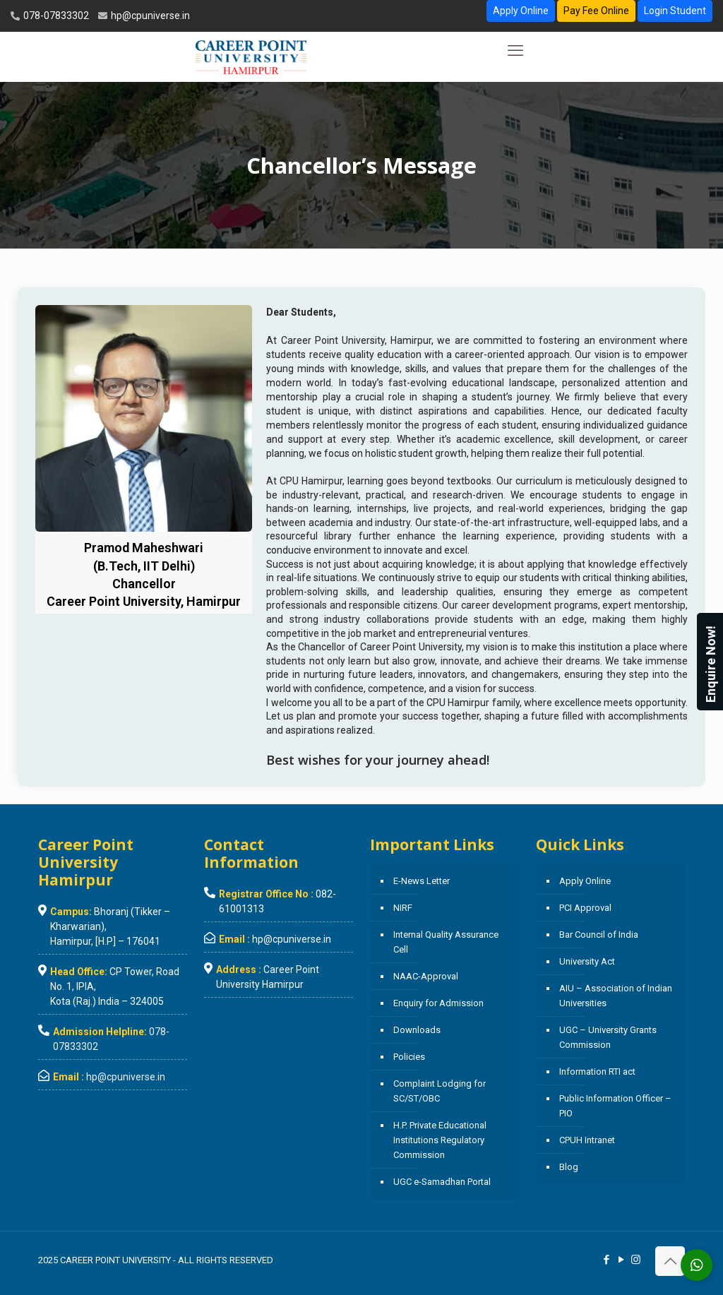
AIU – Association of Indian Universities (615, 995)
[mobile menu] (515, 51)
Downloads (417, 1030)
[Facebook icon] (606, 1259)
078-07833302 (55, 15)
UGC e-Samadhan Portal (442, 1181)
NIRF (402, 907)
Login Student (675, 10)
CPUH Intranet (587, 1140)
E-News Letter (421, 881)
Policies (409, 1056)
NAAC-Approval (425, 976)
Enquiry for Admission (438, 1003)
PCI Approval (585, 907)
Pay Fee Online (596, 10)
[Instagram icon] (636, 1259)
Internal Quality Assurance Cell (445, 942)
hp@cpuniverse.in (149, 15)
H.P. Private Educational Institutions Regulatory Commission (439, 1140)
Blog (568, 1167)
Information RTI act (597, 1071)
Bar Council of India (598, 934)
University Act (587, 961)
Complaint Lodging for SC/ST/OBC (439, 1091)
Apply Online (521, 10)
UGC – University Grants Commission (608, 1037)
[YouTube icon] (621, 1259)
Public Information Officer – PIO (615, 1105)
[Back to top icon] (670, 1261)
